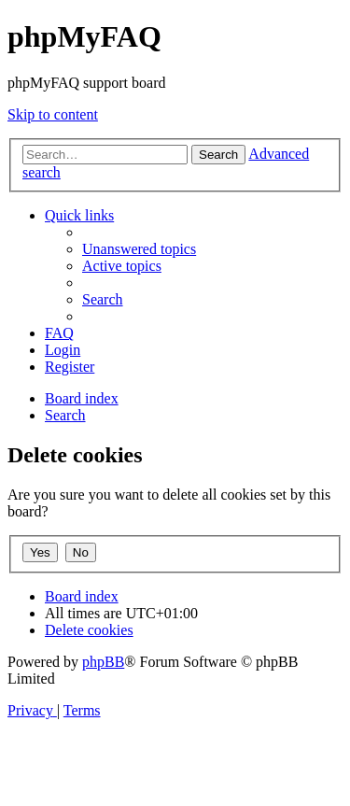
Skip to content (52, 114)
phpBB (103, 662)
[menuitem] (139, 249)
